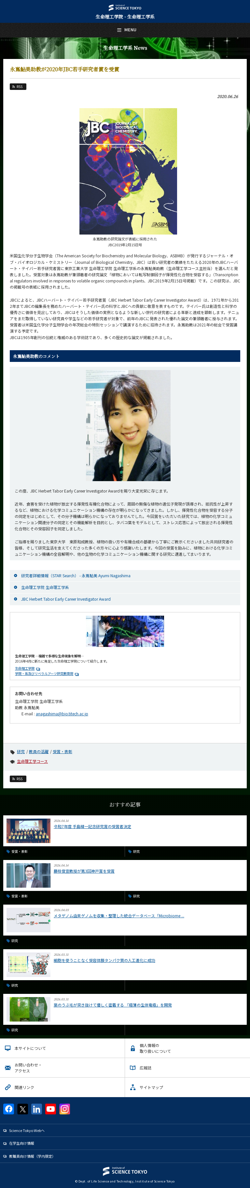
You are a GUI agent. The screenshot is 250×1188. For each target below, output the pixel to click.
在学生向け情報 (21, 1143)
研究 (21, 751)
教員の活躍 (39, 751)
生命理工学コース (32, 761)
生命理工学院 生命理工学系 (45, 587)
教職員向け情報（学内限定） (32, 1156)
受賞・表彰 (62, 751)
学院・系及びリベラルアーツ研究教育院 (44, 673)
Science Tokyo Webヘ (27, 1130)
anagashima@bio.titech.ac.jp (62, 713)
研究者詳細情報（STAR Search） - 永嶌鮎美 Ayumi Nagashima (76, 575)
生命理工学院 (25, 668)
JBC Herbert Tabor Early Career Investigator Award (66, 599)
